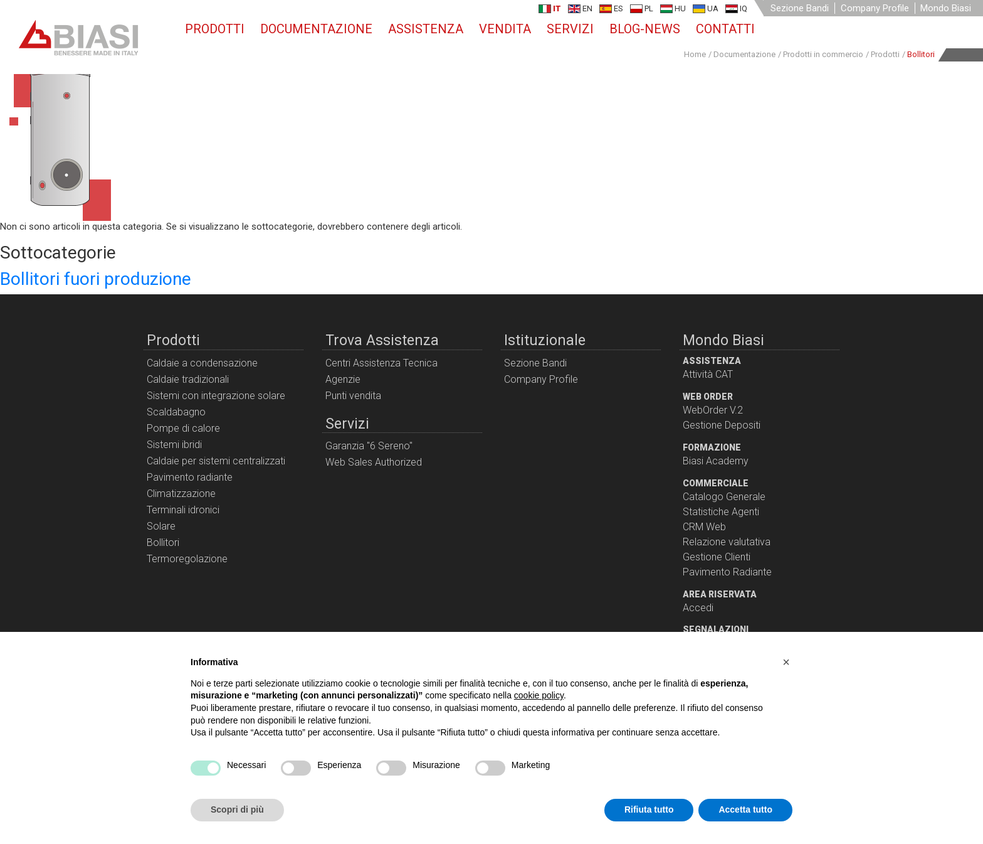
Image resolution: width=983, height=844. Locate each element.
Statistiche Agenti (721, 512)
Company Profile (875, 8)
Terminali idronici (183, 510)
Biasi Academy (716, 461)
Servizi (570, 28)
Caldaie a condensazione (202, 363)
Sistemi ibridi (174, 445)
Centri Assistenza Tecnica (381, 363)
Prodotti (214, 28)
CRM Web (704, 527)
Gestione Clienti (716, 557)
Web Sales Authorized (373, 462)
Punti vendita (353, 396)
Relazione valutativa (726, 542)
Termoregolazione (187, 559)
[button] (786, 662)
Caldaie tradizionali (188, 379)
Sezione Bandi (799, 8)
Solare (161, 526)
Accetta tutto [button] (745, 809)
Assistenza (425, 28)
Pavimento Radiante (727, 572)
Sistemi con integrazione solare (216, 396)
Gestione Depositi (721, 425)
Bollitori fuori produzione (95, 279)
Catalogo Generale (724, 497)
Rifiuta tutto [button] (649, 809)
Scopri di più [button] (237, 809)
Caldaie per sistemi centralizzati (216, 461)
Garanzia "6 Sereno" (369, 446)
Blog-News (644, 28)
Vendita (505, 28)
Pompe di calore (183, 428)
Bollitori (163, 542)
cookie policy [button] (539, 695)
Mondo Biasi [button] (945, 8)
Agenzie (342, 379)
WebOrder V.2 (713, 410)
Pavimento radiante (190, 477)
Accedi (698, 608)
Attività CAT (708, 374)
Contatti (725, 28)
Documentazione (316, 28)
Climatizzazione (181, 493)
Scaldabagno (176, 412)
